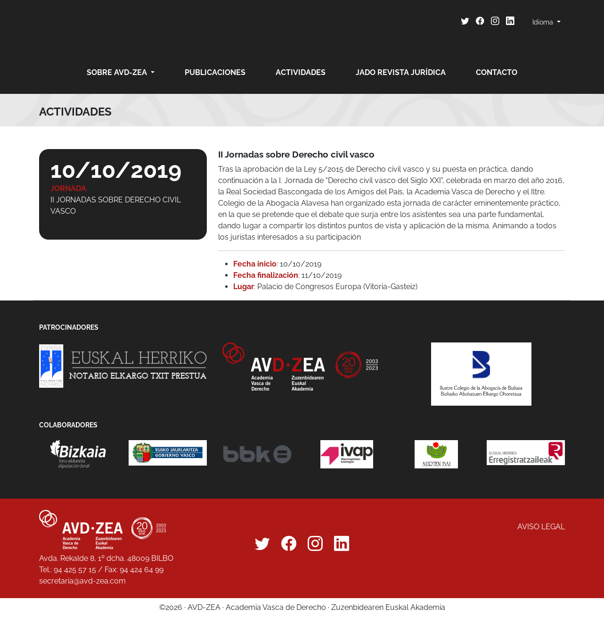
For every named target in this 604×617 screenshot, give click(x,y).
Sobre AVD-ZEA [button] (118, 72)
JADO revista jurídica (401, 72)
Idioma (543, 22)
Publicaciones (215, 72)
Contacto (496, 72)
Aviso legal (541, 526)
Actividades (301, 72)
